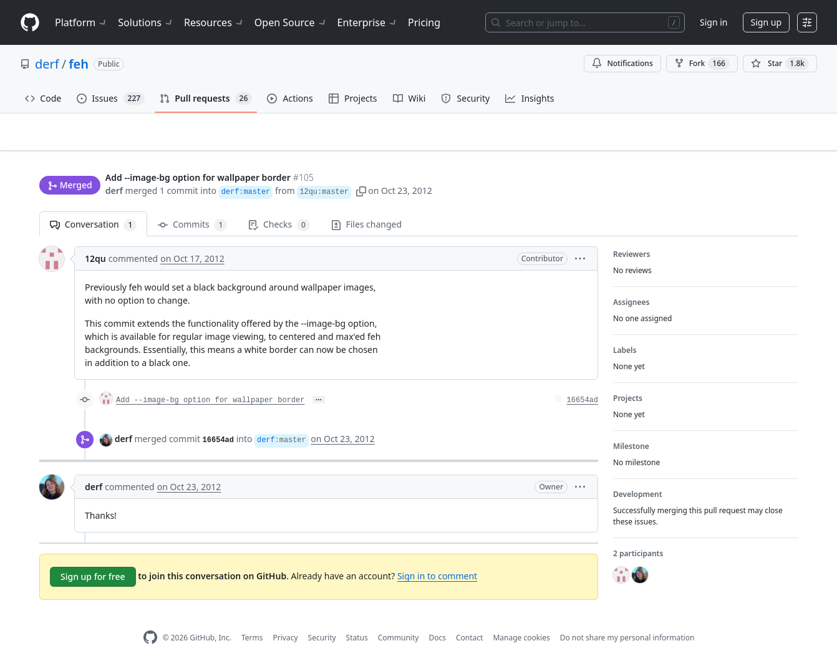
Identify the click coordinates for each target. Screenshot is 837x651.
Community (398, 618)
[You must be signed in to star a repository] (780, 63)
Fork (702, 63)
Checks (278, 205)
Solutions (146, 22)
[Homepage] (30, 22)
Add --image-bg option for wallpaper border (210, 381)
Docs (437, 618)
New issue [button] (759, 140)
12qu (95, 239)
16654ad (582, 381)
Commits (192, 205)
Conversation (93, 205)
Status (357, 618)
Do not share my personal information (627, 618)
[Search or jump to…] (585, 22)
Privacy (285, 618)
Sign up (766, 22)
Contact (469, 618)
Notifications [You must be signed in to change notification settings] (622, 63)
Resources (214, 22)
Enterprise (367, 22)
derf (47, 63)
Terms (252, 618)
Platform (81, 22)
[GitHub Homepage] (150, 618)
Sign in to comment (437, 556)
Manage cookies (521, 618)
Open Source (290, 22)
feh (79, 63)
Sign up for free (92, 557)
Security (322, 618)
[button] (361, 166)
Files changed (366, 205)
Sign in (713, 22)
